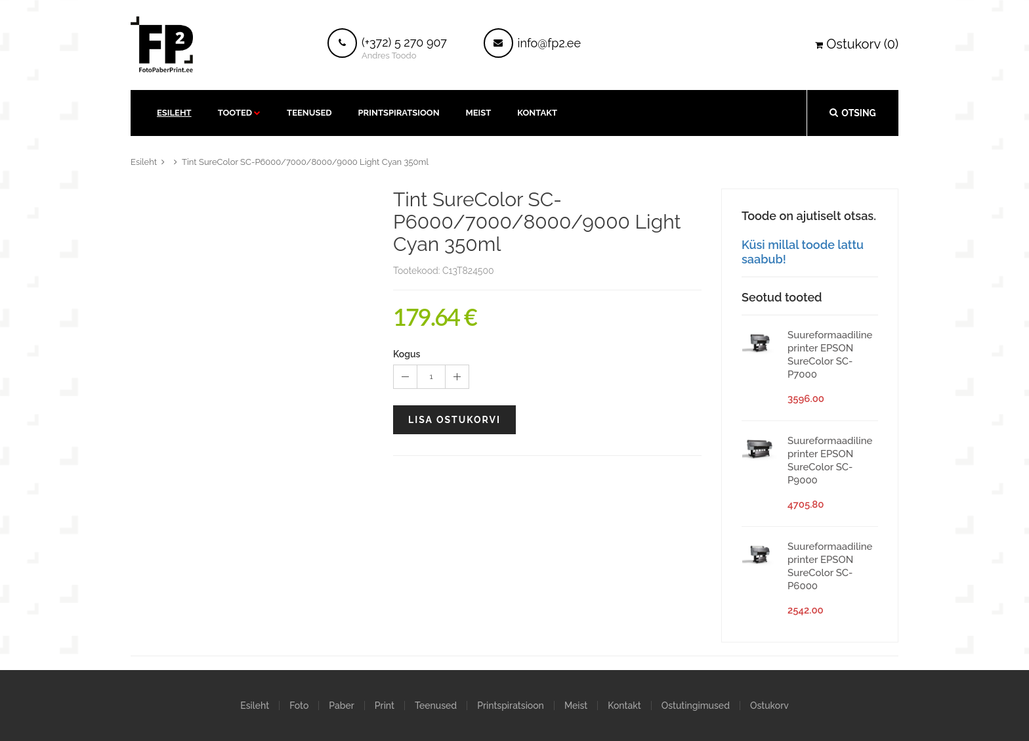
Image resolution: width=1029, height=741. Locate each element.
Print (384, 705)
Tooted (235, 113)
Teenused (309, 113)
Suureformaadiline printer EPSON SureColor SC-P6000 (830, 566)
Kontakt (624, 705)
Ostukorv (769, 705)
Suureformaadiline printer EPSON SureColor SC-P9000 (830, 460)
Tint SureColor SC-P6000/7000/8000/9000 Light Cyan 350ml (305, 162)
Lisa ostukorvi (454, 420)
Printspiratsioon (399, 113)
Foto (298, 705)
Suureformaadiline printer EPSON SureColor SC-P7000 (830, 354)
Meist (479, 113)
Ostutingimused (696, 705)
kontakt (537, 113)
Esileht (174, 113)
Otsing (852, 112)
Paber (341, 705)
